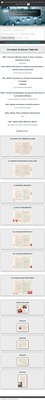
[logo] (25, 12)
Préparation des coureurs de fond (9, 34)
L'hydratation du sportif (19, 30)
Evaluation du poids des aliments (27, 34)
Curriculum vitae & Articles (8, 38)
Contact (27, 38)
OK (28, 4)
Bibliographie (20, 38)
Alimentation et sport (6, 30)
